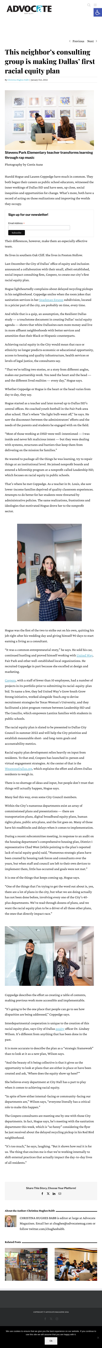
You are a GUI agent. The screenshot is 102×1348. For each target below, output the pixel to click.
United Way (85, 655)
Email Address (16, 223)
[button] (98, 12)
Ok (51, 1341)
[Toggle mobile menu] (95, 5)
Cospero (10, 680)
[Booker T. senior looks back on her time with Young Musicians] (76, 1250)
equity (60, 1029)
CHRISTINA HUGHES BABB (38, 1218)
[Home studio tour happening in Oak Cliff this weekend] (26, 1250)
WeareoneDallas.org (18, 769)
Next (90, 41)
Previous (78, 41)
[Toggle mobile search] (89, 5)
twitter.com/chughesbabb (46, 1229)
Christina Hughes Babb (18, 79)
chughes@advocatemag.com (72, 1223)
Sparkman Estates (51, 300)
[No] (98, 1337)
